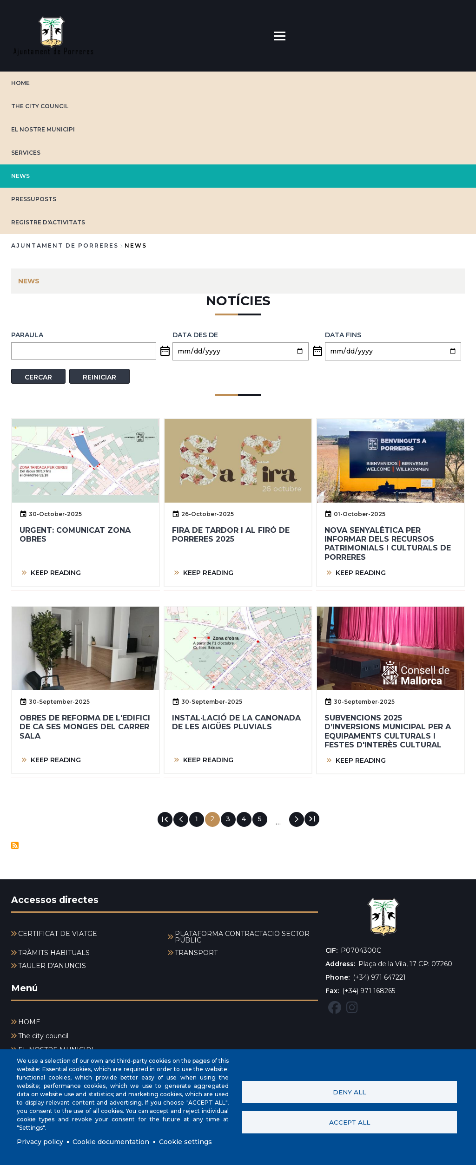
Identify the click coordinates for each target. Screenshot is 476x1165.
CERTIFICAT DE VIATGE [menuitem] (57, 933)
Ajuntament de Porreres (65, 245)
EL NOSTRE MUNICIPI (43, 129)
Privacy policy (40, 1142)
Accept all (349, 1122)
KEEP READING (56, 573)
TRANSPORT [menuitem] (196, 952)
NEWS (20, 175)
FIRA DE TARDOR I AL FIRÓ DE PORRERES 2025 (231, 534)
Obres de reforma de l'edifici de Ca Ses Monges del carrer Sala (85, 726)
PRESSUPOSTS (33, 199)
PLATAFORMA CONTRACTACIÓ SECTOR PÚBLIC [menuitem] (242, 936)
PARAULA (27, 335)
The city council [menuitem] (43, 1036)
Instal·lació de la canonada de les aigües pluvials (236, 722)
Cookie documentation (111, 1142)
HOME (20, 82)
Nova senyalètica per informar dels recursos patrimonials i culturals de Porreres (387, 544)
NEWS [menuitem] (29, 281)
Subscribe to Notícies (15, 845)
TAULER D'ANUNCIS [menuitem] (52, 965)
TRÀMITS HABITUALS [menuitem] (54, 952)
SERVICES (25, 152)
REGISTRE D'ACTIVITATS (48, 222)
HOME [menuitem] (29, 1022)
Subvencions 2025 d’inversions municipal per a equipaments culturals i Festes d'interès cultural (387, 731)
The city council (39, 106)
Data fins (343, 335)
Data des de (195, 335)
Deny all (349, 1092)
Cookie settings (185, 1142)
